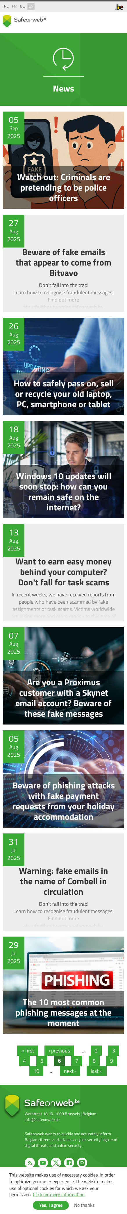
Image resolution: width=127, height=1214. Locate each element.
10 (38, 1071)
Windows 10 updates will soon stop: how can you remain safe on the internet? (63, 469)
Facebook (69, 1163)
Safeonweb (24, 21)
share (95, 20)
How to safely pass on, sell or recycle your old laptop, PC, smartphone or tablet (63, 366)
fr (14, 6)
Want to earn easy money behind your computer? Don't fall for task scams (63, 572)
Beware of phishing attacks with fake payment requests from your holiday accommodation (63, 779)
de (22, 6)
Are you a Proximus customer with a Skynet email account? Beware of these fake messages (63, 676)
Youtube (43, 1163)
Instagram (82, 1163)
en (30, 6)
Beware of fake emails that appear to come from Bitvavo (63, 263)
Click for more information (59, 1194)
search (106, 20)
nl (6, 6)
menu (118, 20)
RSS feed (30, 1163)
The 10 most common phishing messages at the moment (63, 985)
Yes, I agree (50, 1205)
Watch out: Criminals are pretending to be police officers (63, 160)
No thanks (84, 1205)
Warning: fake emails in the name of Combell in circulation (63, 882)
